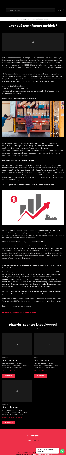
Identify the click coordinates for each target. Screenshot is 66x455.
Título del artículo (11, 359)
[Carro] (64, 10)
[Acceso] (60, 10)
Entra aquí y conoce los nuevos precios (19, 310)
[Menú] (2, 10)
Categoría (5, 369)
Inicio (18, 16)
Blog (24, 16)
